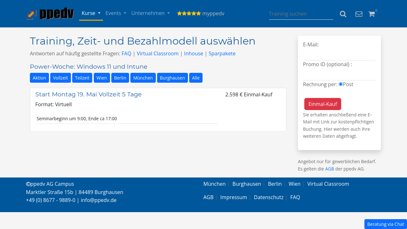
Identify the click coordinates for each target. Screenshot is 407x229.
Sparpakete (222, 53)
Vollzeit (60, 78)
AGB (329, 169)
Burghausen (172, 78)
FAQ (126, 53)
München (143, 78)
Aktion (39, 78)
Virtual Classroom (158, 53)
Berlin (120, 78)
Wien (102, 78)
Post (348, 84)
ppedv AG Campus (50, 183)
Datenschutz (269, 197)
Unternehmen (148, 13)
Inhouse (193, 53)
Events (114, 13)
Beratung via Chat (385, 224)
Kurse (89, 13)
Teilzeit (82, 78)
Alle (196, 78)
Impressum (233, 197)
